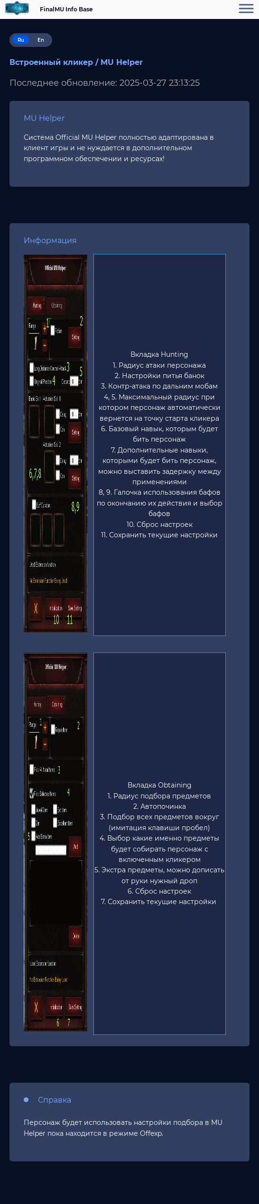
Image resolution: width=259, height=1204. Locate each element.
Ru (21, 40)
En (40, 40)
